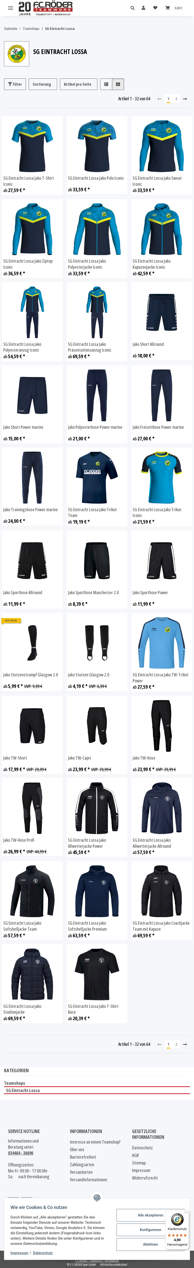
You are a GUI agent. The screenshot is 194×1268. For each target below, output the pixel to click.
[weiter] (185, 99)
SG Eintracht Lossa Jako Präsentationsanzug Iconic (89, 347)
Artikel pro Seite (77, 84)
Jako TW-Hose (144, 758)
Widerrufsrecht (145, 1178)
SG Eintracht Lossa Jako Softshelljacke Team (22, 926)
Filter (15, 84)
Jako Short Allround (148, 344)
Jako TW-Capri (79, 758)
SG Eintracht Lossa (23, 1090)
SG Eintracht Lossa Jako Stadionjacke (22, 1009)
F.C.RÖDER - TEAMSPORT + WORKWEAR (97, 1260)
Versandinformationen (88, 1180)
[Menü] (186, 1213)
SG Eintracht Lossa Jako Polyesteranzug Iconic (22, 347)
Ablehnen (148, 1244)
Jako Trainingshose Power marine (30, 509)
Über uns (77, 1149)
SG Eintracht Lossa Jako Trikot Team (92, 513)
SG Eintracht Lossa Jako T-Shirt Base (93, 1009)
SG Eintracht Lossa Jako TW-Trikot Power (160, 678)
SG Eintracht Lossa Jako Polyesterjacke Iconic (87, 264)
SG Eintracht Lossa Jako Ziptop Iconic (28, 264)
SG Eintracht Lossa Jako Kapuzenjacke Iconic (152, 264)
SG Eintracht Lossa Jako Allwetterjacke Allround (152, 843)
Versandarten (81, 1172)
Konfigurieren (148, 1230)
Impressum (21, 1253)
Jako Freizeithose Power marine (158, 427)
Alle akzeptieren (148, 1215)
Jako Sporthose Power (150, 592)
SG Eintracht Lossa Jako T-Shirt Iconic (28, 181)
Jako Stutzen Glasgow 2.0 (88, 675)
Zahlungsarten (82, 1164)
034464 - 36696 (20, 1153)
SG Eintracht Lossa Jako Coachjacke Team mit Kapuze (161, 926)
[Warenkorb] (173, 8)
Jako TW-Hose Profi (18, 840)
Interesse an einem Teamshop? (95, 1142)
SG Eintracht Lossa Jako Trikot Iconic (157, 513)
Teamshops (14, 1083)
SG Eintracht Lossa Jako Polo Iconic (96, 178)
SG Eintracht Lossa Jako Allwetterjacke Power (87, 843)
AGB (135, 1155)
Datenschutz (44, 1253)
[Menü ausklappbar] (10, 8)
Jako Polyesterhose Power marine (95, 427)
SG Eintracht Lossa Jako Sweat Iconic (157, 181)
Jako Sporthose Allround (22, 592)
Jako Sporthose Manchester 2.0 (93, 592)
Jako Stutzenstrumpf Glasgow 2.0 (30, 675)
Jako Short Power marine (23, 427)
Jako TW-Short (15, 758)
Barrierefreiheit (83, 1157)
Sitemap (139, 1163)
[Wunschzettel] (155, 8)
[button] (134, 8)
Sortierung (42, 84)
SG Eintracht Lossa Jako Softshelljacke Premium (87, 926)
